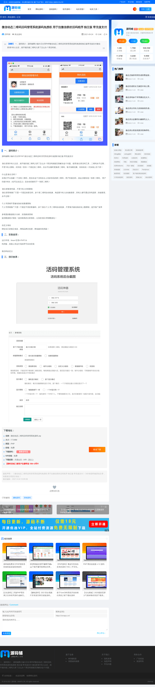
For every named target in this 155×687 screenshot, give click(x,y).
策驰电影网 (139, 150)
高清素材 (140, 166)
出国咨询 (134, 158)
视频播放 (144, 162)
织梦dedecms (118, 166)
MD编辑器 (72, 661)
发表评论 (6, 636)
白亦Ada (126, 169)
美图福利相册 (73, 664)
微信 (26, 156)
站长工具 (94, 9)
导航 (125, 162)
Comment (14, 605)
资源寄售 (140, 664)
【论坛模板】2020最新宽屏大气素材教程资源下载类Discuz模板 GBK (94, 595)
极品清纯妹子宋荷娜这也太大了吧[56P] (138, 97)
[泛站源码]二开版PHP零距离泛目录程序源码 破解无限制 (14, 595)
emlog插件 (127, 154)
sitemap (150, 684)
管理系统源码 (46, 156)
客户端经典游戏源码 (139, 173)
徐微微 (149, 166)
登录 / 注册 (145, 9)
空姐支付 (136, 169)
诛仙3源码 (148, 177)
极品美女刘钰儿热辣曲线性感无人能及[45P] (138, 108)
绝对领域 (147, 154)
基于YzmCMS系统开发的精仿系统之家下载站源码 (68, 594)
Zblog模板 (117, 154)
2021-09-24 (87, 34)
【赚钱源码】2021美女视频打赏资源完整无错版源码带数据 (41, 595)
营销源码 (27, 498)
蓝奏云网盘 (117, 150)
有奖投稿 (151, 17)
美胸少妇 (139, 177)
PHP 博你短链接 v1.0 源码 (93, 564)
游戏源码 (53, 9)
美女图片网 (128, 150)
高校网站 (117, 162)
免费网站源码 (31, 678)
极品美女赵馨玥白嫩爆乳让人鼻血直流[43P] (138, 119)
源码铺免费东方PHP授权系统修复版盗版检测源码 (14, 565)
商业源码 (11, 17)
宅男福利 (125, 158)
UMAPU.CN (21, 684)
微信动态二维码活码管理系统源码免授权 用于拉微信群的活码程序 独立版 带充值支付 (54, 27)
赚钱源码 (16, 498)
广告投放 (140, 661)
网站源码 (40, 9)
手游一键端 (130, 166)
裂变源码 (129, 177)
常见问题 (131, 2)
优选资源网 (20, 678)
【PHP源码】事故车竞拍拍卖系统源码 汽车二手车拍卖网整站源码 (68, 567)
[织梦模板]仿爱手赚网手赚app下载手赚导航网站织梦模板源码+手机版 (41, 567)
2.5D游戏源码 (118, 177)
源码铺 (7, 34)
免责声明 (147, 2)
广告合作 (122, 2)
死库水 (116, 158)
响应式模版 (133, 162)
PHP (22, 156)
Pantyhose (145, 169)
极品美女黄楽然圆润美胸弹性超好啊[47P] (138, 130)
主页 (121, 41)
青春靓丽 (117, 169)
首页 (29, 9)
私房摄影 (126, 173)
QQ (133, 41)
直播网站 (144, 158)
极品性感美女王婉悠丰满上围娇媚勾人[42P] (138, 86)
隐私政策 (139, 2)
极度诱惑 (117, 173)
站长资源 (80, 9)
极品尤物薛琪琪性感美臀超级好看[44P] (138, 75)
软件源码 (67, 9)
